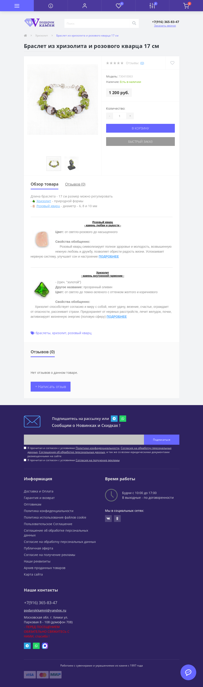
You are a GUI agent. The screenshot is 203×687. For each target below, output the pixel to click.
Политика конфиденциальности (48, 511)
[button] (84, 5)
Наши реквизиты (37, 561)
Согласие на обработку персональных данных (60, 542)
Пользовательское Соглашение (48, 524)
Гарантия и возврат (39, 498)
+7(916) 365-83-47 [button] (40, 602)
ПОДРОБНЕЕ (109, 256)
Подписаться (161, 440)
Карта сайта (33, 574)
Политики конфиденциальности (97, 448)
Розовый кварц (48, 206)
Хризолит (41, 35)
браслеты (43, 333)
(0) (142, 63)
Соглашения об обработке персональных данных (72, 452)
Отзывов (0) (75, 184)
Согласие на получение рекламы (49, 555)
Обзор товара (44, 184)
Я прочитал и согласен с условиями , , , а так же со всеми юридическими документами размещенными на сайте (99, 452)
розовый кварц (79, 333)
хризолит (59, 333)
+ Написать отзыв (50, 386)
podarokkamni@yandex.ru (45, 610)
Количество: (115, 108)
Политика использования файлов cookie (55, 517)
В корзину (140, 128)
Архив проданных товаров (44, 568)
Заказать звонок (165, 25)
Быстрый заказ (140, 141)
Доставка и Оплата (38, 491)
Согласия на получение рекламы (98, 460)
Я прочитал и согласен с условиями (73, 460)
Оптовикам (32, 504)
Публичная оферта (38, 548)
